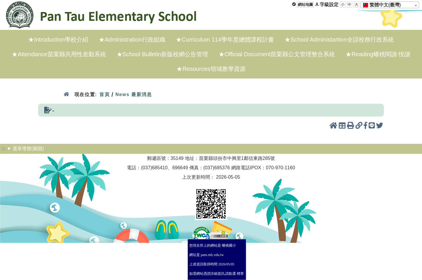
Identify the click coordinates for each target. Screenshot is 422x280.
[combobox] (389, 4)
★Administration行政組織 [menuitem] (132, 39)
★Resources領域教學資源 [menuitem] (211, 69)
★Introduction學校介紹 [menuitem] (58, 39)
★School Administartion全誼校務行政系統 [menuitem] (339, 39)
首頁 (104, 94)
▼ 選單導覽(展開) (25, 148)
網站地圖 (305, 4)
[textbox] (384, 5)
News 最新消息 (134, 94)
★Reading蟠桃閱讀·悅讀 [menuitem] (378, 54)
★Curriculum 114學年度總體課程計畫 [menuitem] (225, 39)
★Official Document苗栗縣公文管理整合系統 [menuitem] (277, 54)
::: (3, 148)
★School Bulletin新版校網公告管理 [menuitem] (162, 54)
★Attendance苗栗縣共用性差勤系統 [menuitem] (59, 54)
